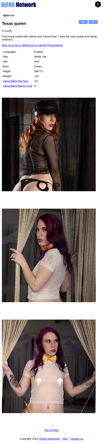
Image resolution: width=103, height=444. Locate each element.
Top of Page (51, 430)
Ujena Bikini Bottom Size (17, 85)
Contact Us (76, 438)
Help (65, 438)
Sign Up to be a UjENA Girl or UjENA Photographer (32, 45)
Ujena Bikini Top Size (15, 81)
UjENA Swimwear (49, 438)
